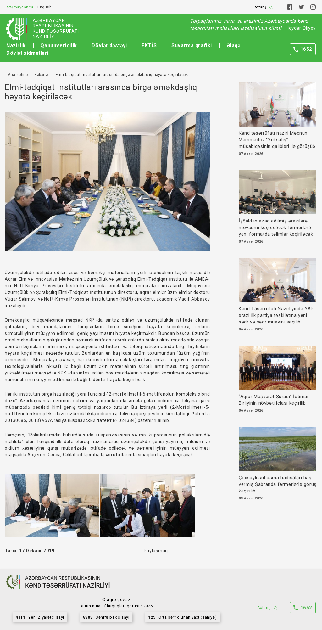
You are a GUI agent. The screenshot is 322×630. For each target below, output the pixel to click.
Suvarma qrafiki (191, 45)
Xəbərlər (41, 74)
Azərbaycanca (19, 7)
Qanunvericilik (58, 45)
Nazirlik (16, 45)
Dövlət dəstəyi (109, 45)
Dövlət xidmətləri (27, 53)
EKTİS (149, 45)
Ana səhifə (18, 74)
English (44, 7)
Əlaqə (234, 45)
